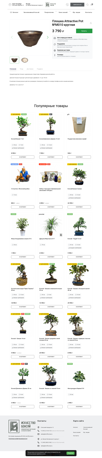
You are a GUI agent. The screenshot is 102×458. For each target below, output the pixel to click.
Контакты (88, 12)
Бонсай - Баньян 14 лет (18, 338)
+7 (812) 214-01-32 (46, 430)
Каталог (14, 12)
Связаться (77, 4)
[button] (48, 37)
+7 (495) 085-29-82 (46, 442)
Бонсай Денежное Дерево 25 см (21, 388)
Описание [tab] (13, 69)
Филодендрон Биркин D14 (76, 388)
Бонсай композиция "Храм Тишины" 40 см (22, 289)
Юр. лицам (76, 12)
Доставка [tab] (30, 69)
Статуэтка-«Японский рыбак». (20, 189)
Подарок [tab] (40, 69)
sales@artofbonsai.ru (46, 434)
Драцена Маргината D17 (47, 238)
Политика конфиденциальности (18, 438)
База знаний (63, 12)
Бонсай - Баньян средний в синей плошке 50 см (49, 339)
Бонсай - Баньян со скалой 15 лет (49, 388)
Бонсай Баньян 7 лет (17, 139)
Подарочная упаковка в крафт (77, 139)
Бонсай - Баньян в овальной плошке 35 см (50, 289)
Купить (84, 31)
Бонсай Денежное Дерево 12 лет (49, 139)
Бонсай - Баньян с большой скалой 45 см (78, 289)
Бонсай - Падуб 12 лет (74, 238)
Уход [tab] (21, 69)
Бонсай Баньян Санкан (75, 189)
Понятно (70, 453)
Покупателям (49, 12)
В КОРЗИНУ (22, 157)
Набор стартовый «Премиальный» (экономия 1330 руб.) (50, 189)
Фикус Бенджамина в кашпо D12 (21, 238)
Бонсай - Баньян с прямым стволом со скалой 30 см (79, 339)
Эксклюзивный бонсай (31, 12)
